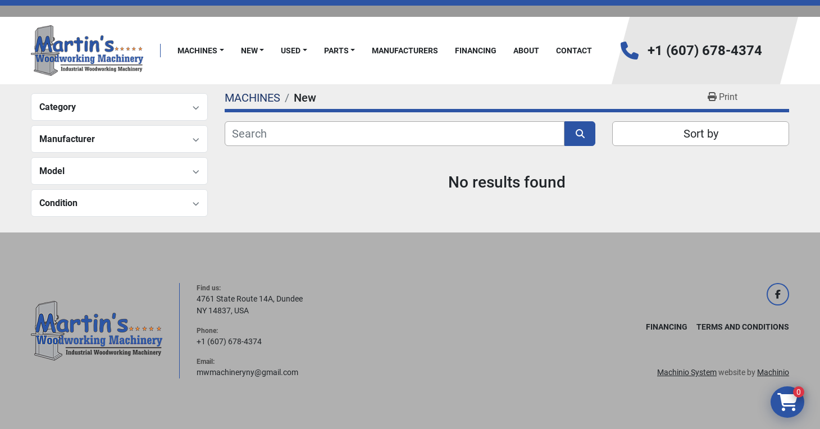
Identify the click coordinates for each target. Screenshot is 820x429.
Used (290, 50)
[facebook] (778, 294)
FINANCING (475, 50)
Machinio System (687, 372)
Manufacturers (405, 50)
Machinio (773, 372)
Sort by (701, 133)
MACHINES (197, 50)
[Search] (394, 133)
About (526, 50)
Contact (574, 50)
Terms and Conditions (742, 326)
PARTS (336, 50)
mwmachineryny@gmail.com (247, 372)
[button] (200, 51)
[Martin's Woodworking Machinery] (96, 330)
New (249, 50)
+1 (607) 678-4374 (705, 50)
